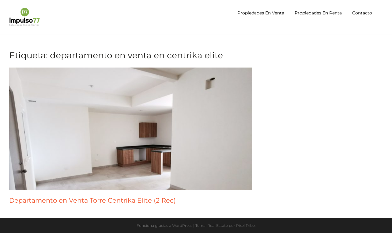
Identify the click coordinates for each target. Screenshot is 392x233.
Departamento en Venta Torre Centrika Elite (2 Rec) (92, 200)
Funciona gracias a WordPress (164, 225)
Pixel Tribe (245, 225)
